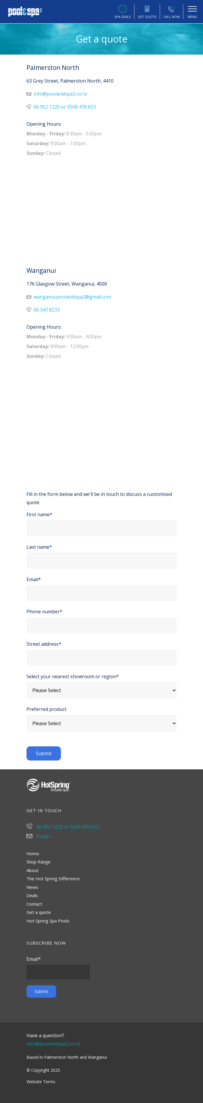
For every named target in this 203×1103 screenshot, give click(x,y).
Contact (34, 904)
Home (32, 853)
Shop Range (38, 862)
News (32, 887)
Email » (39, 836)
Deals (32, 895)
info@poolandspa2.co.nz (56, 94)
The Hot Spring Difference (53, 878)
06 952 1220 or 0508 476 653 (61, 107)
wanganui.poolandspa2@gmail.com (68, 297)
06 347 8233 (43, 310)
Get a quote (38, 912)
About (32, 870)
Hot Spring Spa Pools (47, 921)
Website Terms (40, 1081)
